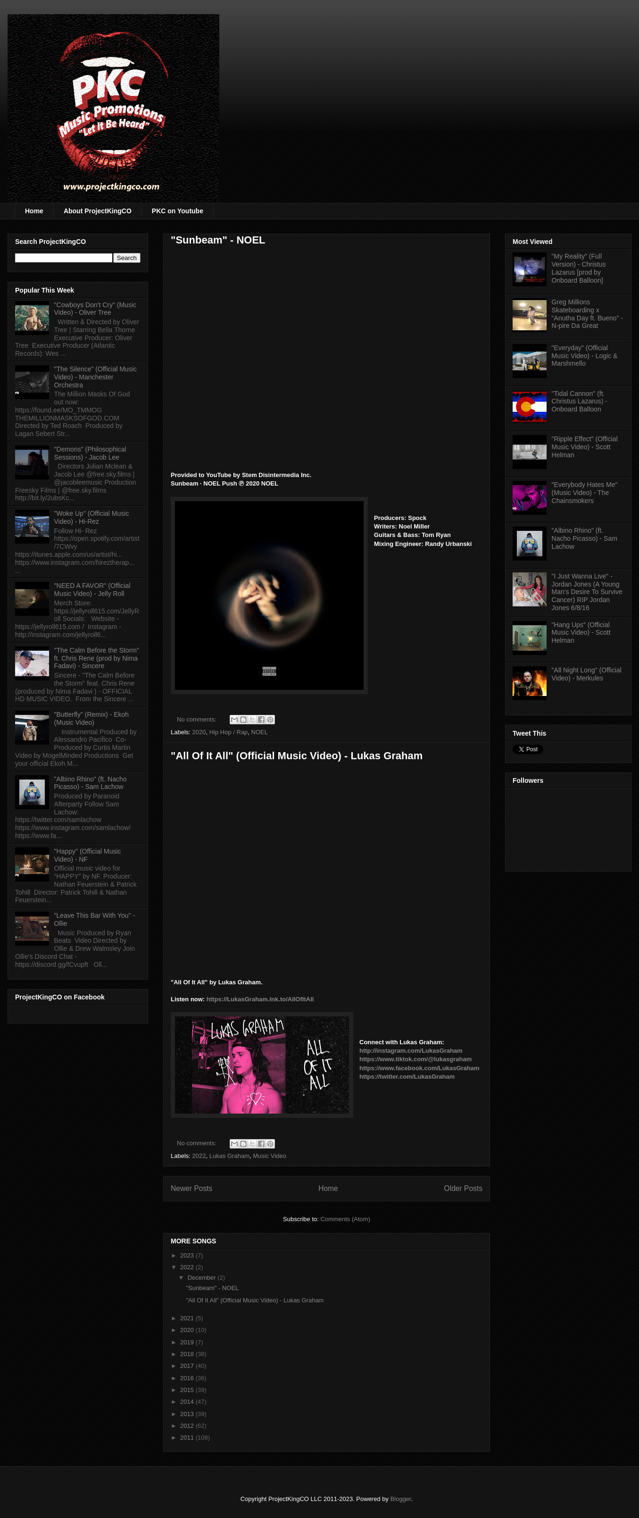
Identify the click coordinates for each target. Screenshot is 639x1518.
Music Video (269, 1155)
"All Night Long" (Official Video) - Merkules (587, 674)
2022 (199, 1155)
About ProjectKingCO (98, 211)
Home (34, 211)
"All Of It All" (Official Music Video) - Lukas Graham (297, 756)
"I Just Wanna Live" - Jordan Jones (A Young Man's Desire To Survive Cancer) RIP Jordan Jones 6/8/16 (587, 592)
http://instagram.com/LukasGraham (411, 1050)
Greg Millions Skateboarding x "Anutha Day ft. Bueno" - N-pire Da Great (587, 313)
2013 (188, 1413)
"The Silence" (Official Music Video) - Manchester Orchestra (95, 377)
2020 (199, 732)
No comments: (197, 719)
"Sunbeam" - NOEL (218, 240)
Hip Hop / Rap (228, 732)
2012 (188, 1425)
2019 (188, 1342)
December (203, 1277)
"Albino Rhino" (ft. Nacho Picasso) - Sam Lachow (90, 783)
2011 (188, 1437)
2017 (188, 1365)
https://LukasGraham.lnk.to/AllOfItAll (260, 999)
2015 (188, 1389)
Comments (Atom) (345, 1219)
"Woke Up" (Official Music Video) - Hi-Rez (91, 517)
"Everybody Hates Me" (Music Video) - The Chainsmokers (585, 492)
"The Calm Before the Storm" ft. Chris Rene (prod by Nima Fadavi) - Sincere (96, 658)
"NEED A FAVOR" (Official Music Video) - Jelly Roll (92, 589)
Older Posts (463, 1188)
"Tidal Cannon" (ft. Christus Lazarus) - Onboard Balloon (579, 401)
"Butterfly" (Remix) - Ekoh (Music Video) (91, 718)
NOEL (259, 732)
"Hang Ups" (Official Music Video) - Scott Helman (581, 633)
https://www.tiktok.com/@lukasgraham (415, 1059)
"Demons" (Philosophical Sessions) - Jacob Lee (90, 453)
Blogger (400, 1498)
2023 (188, 1255)
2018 (188, 1354)
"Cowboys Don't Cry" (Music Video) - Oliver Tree (95, 309)
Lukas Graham (229, 1155)
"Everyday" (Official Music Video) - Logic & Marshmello (585, 356)
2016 (188, 1378)
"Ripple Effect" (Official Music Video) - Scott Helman (585, 447)
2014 (188, 1401)
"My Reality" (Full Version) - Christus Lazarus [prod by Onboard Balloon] (579, 268)
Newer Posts (191, 1188)
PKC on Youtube (177, 211)
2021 (188, 1318)
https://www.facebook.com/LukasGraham (419, 1068)
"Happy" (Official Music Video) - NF (87, 855)
